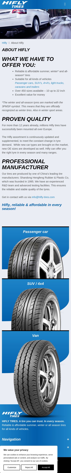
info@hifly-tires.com (43, 197)
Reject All (29, 467)
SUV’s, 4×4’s (42, 83)
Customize (12, 467)
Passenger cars (24, 83)
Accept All (46, 467)
